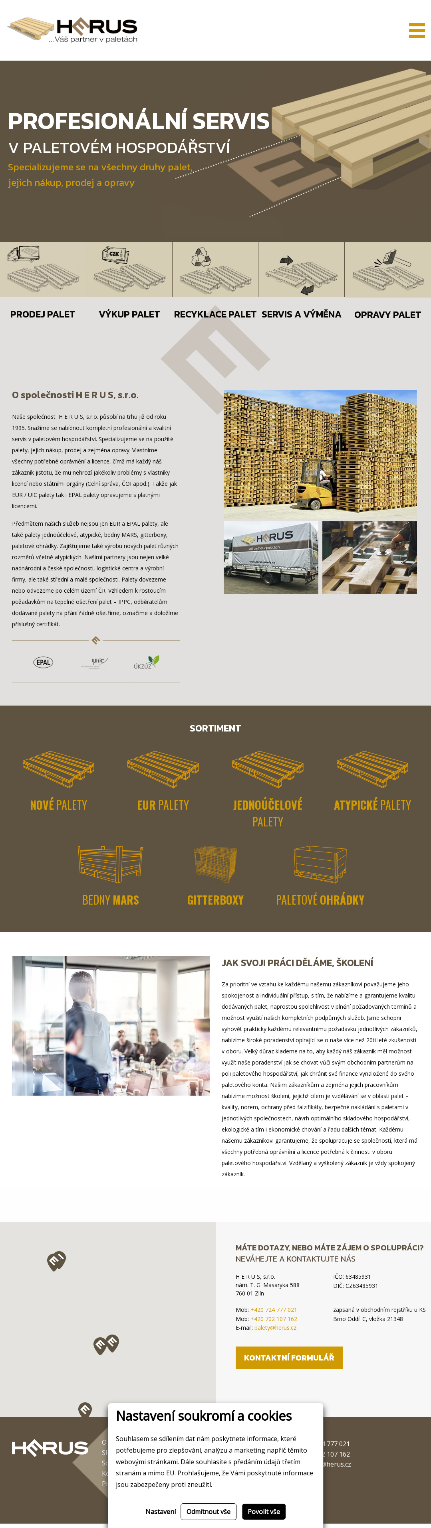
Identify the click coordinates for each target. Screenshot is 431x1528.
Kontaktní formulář (289, 1362)
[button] (85, 1416)
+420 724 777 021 (273, 1314)
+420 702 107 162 (273, 1323)
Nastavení (160, 1511)
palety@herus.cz (275, 1332)
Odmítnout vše (208, 1511)
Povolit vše (264, 1511)
